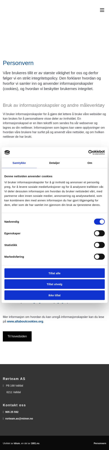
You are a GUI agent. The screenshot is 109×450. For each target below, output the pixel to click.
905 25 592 (11, 411)
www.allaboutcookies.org (25, 321)
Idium (17, 443)
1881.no (35, 443)
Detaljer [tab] (54, 162)
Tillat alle (55, 273)
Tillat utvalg (54, 284)
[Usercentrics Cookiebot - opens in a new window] (88, 152)
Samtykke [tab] (19, 162)
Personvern (100, 443)
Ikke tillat (54, 295)
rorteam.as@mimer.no (19, 418)
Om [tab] (90, 162)
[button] (17, 336)
